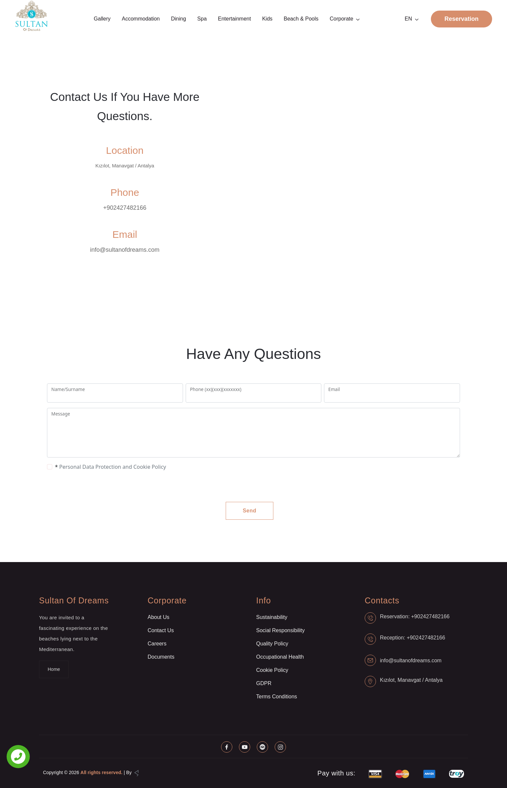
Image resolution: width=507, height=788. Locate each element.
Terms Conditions (276, 696)
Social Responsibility (280, 630)
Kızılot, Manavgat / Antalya (411, 680)
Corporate (341, 19)
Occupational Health (280, 657)
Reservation (461, 19)
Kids (267, 19)
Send (249, 510)
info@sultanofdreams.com (124, 249)
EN (408, 19)
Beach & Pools (301, 19)
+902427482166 (125, 207)
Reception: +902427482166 (412, 637)
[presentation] (100, 486)
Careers (157, 643)
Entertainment (234, 19)
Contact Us (161, 630)
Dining (178, 19)
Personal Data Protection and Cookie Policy (112, 466)
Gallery (102, 19)
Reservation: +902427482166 (414, 616)
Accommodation (141, 19)
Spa (202, 19)
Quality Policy (272, 643)
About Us (158, 617)
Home (54, 669)
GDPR (263, 683)
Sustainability (271, 617)
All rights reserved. (101, 772)
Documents (161, 657)
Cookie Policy (272, 670)
